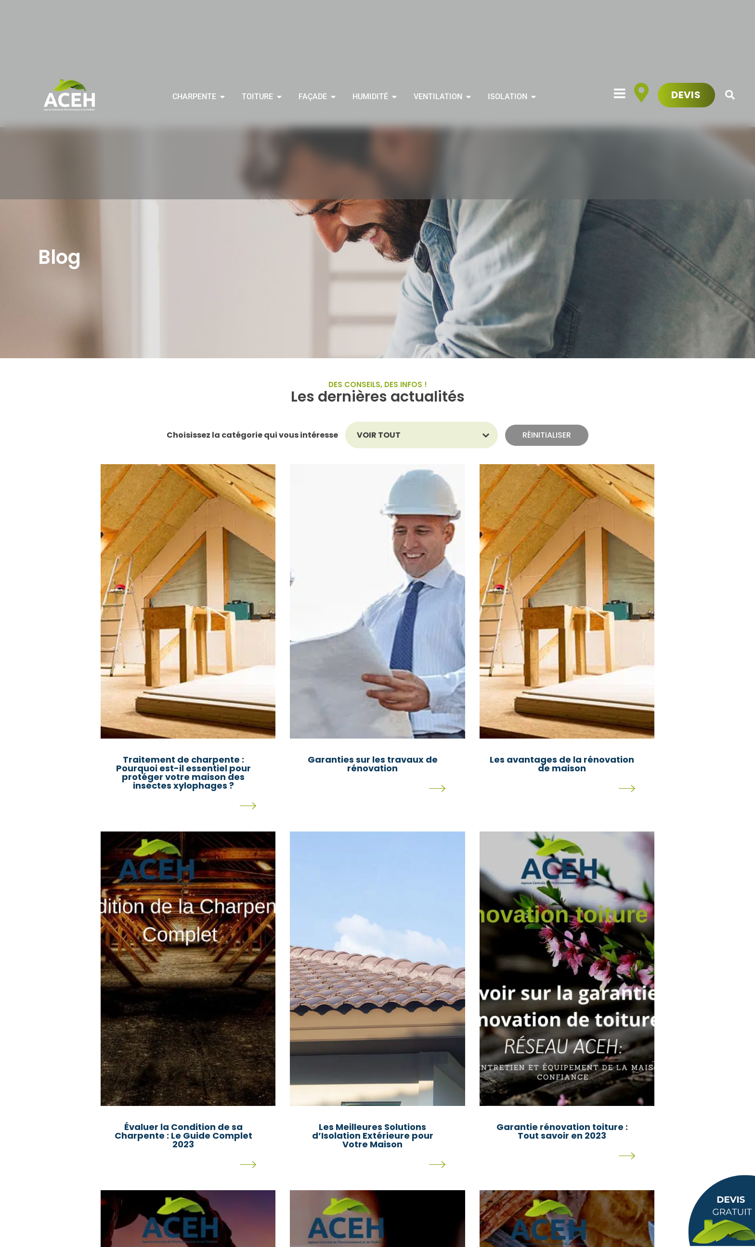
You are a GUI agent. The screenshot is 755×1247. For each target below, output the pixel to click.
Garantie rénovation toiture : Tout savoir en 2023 (562, 1131)
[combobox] (415, 435)
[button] (730, 95)
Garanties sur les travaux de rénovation (373, 763)
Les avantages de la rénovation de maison (562, 763)
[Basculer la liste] (486, 435)
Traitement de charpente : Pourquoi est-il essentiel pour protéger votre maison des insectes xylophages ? (183, 772)
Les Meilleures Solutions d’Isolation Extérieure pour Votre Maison (372, 1135)
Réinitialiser (546, 435)
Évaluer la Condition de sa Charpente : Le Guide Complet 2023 (183, 1135)
